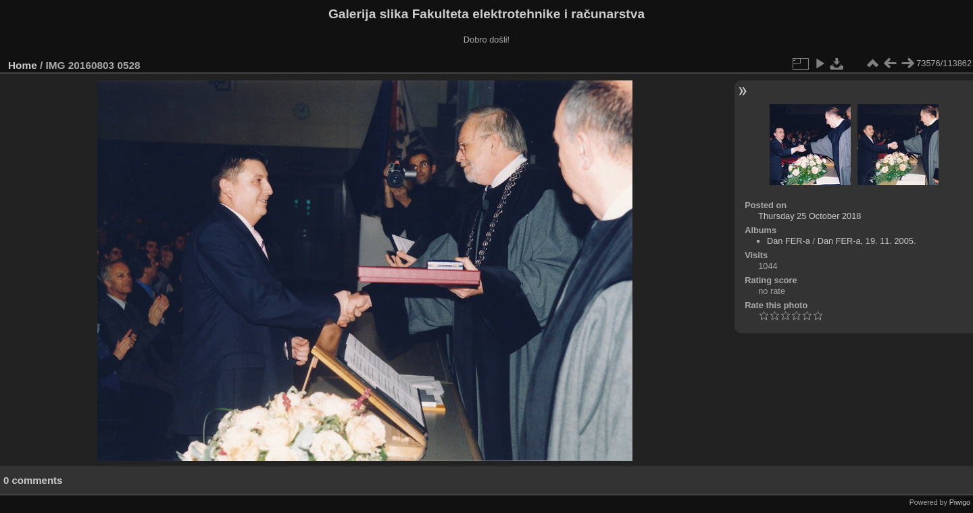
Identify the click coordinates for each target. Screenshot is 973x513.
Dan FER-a (788, 241)
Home (22, 65)
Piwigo (959, 502)
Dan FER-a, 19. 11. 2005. (867, 241)
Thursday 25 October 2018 (809, 216)
